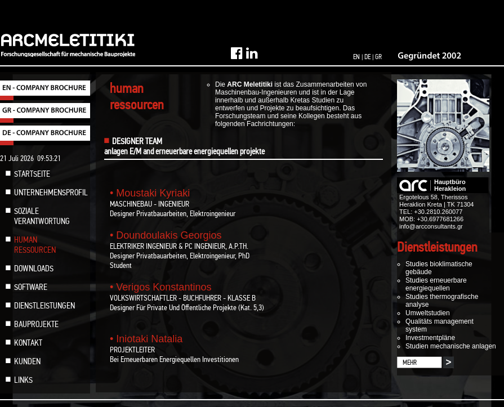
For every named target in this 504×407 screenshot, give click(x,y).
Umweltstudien (427, 313)
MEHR (410, 362)
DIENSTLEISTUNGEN (44, 306)
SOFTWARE (30, 287)
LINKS (23, 380)
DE (367, 57)
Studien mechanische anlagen (450, 346)
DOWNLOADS (33, 268)
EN (356, 57)
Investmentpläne (430, 338)
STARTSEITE (32, 174)
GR (378, 57)
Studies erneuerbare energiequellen (436, 284)
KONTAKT (28, 343)
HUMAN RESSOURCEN (35, 245)
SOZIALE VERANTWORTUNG (42, 216)
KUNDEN (27, 361)
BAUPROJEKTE (36, 324)
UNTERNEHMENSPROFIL (51, 192)
